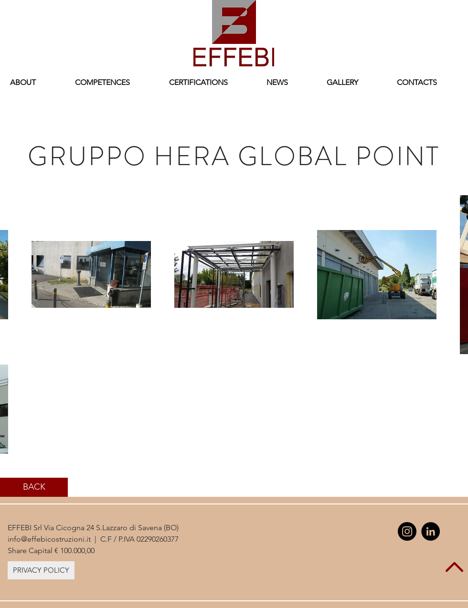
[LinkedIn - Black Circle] (430, 531)
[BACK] (34, 487)
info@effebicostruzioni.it (49, 539)
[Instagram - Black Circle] (407, 531)
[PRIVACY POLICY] (41, 570)
